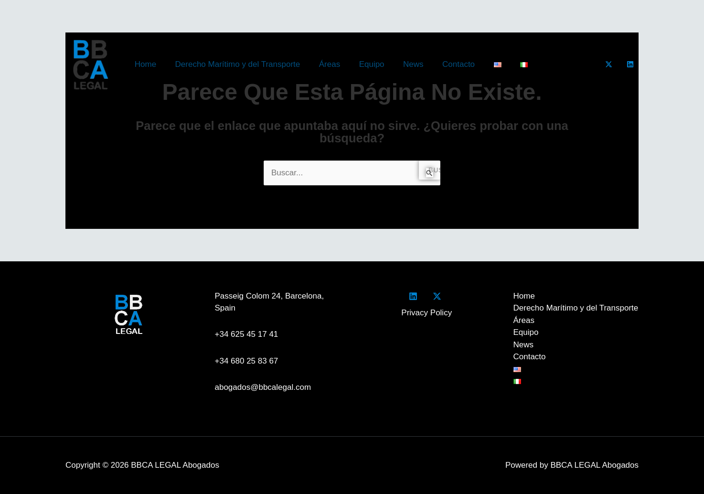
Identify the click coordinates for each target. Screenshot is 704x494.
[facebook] (415, 296)
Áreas (322, 64)
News (401, 64)
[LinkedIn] (630, 64)
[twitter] (438, 296)
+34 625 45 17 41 (249, 334)
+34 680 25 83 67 (246, 360)
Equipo (362, 64)
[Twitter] (608, 64)
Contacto (444, 64)
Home (144, 64)
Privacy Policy (426, 312)
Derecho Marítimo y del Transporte (233, 64)
